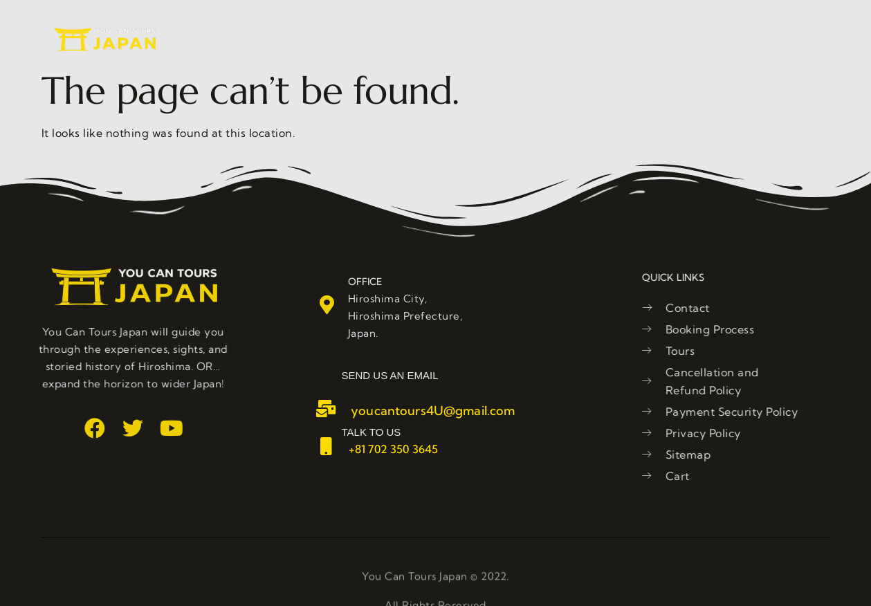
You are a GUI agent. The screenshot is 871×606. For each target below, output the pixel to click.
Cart (720, 39)
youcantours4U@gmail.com (433, 411)
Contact (593, 39)
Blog (662, 39)
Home (280, 39)
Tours (435, 39)
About (355, 39)
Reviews (514, 39)
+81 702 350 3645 (393, 449)
